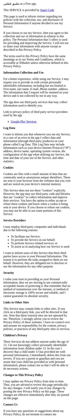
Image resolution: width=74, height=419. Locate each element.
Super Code (47, 10)
